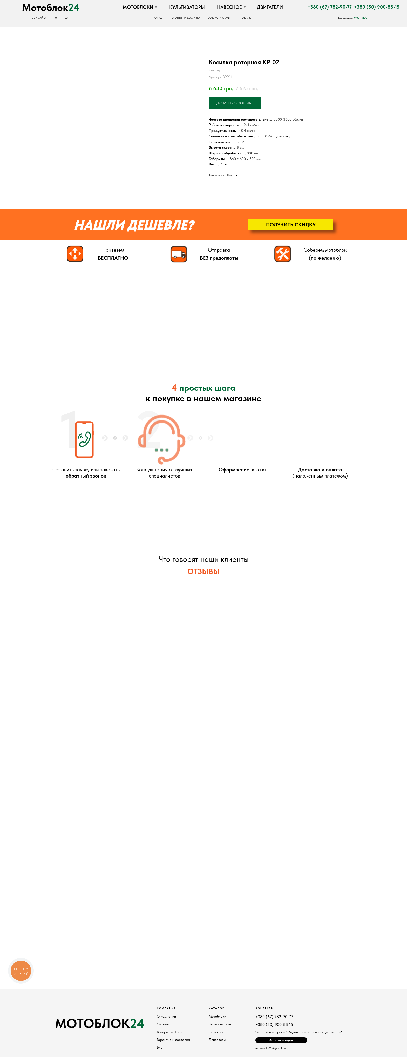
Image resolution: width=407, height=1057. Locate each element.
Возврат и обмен (170, 1032)
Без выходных (352, 17)
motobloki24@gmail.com (271, 1048)
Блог (160, 1047)
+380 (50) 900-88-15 (274, 1024)
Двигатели (217, 1040)
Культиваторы (220, 1024)
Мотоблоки (217, 1016)
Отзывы (163, 1024)
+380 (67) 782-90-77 (274, 1016)
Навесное (216, 1032)
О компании (166, 1016)
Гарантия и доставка (173, 1040)
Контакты (264, 1008)
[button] (290, 224)
